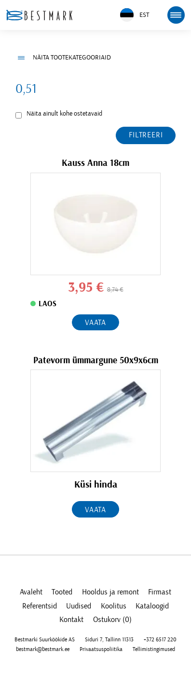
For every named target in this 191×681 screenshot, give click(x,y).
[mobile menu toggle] (176, 15)
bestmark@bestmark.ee (42, 649)
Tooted (62, 592)
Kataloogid (152, 606)
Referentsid (39, 606)
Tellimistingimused (154, 649)
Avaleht (31, 592)
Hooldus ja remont (110, 592)
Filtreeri (146, 135)
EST (134, 15)
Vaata (95, 322)
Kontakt (71, 619)
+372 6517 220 (160, 639)
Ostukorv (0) (112, 619)
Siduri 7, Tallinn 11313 (109, 639)
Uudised (78, 606)
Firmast (159, 592)
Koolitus (113, 606)
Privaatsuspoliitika (101, 649)
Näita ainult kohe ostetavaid (64, 113)
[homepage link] (39, 15)
